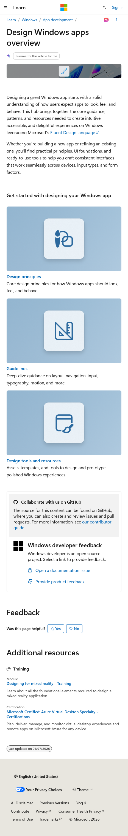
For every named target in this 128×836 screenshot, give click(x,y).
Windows (29, 19)
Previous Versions (54, 802)
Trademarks (49, 819)
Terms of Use (22, 819)
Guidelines (17, 368)
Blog (79, 802)
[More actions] (116, 19)
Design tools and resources (34, 460)
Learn (11, 19)
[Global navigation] (5, 7)
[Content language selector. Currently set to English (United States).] (36, 776)
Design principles (24, 276)
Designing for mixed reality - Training (39, 683)
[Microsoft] (64, 7)
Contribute (20, 811)
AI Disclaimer (22, 802)
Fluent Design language (72, 132)
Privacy (42, 811)
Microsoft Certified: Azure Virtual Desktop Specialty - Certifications (52, 714)
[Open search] (104, 7)
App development (58, 19)
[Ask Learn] (106, 19)
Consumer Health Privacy (80, 811)
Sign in (118, 7)
